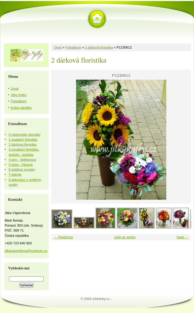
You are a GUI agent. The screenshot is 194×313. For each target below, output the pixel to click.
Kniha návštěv (21, 108)
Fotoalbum (73, 47)
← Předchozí (63, 237)
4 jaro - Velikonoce (22, 160)
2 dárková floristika (99, 47)
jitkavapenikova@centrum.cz (26, 251)
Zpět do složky (125, 237)
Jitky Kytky (18, 95)
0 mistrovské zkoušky (25, 135)
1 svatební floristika (23, 139)
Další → (182, 237)
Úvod (58, 47)
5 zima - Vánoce (21, 165)
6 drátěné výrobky (22, 170)
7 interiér (15, 174)
